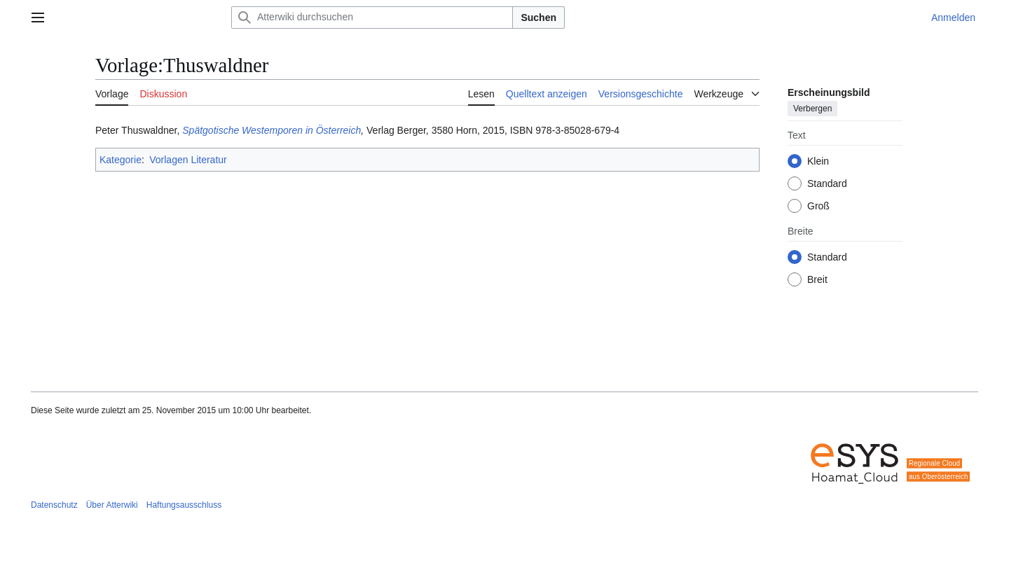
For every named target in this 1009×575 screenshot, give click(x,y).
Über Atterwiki (112, 505)
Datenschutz (54, 505)
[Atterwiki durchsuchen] (372, 17)
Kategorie (120, 159)
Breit (817, 279)
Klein (818, 161)
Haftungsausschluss (183, 505)
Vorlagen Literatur (188, 159)
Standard (827, 183)
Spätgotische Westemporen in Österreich (271, 130)
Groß (818, 206)
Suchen (538, 17)
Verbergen (812, 108)
